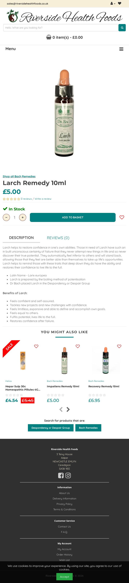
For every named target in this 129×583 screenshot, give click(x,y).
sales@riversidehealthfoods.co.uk (27, 3)
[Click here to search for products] (122, 27)
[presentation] (61, 409)
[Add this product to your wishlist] (36, 346)
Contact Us (64, 526)
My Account (64, 549)
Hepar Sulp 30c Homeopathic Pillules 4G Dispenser (21, 390)
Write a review (43, 198)
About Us (64, 493)
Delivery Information (64, 498)
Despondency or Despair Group (51, 427)
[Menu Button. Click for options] (121, 49)
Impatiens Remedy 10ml (63, 386)
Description (21, 237)
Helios (8, 381)
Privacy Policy (64, 504)
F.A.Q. (64, 532)
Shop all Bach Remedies (19, 176)
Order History (64, 554)
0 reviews (27, 198)
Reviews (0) (58, 237)
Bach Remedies (55, 381)
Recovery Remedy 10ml (103, 386)
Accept (64, 576)
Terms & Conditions (64, 509)
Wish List (64, 560)
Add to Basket (72, 217)
